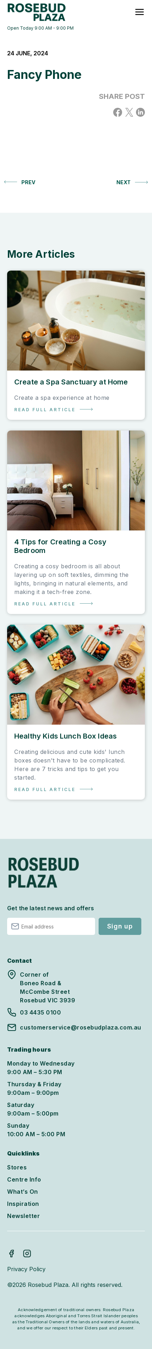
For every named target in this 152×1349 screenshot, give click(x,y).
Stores (17, 1167)
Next (123, 182)
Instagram (27, 1253)
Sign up (119, 926)
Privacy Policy (26, 1269)
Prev (28, 182)
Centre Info (24, 1179)
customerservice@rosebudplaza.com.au (80, 1027)
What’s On (22, 1191)
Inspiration (23, 1203)
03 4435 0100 (40, 1012)
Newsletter (23, 1215)
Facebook (11, 1253)
